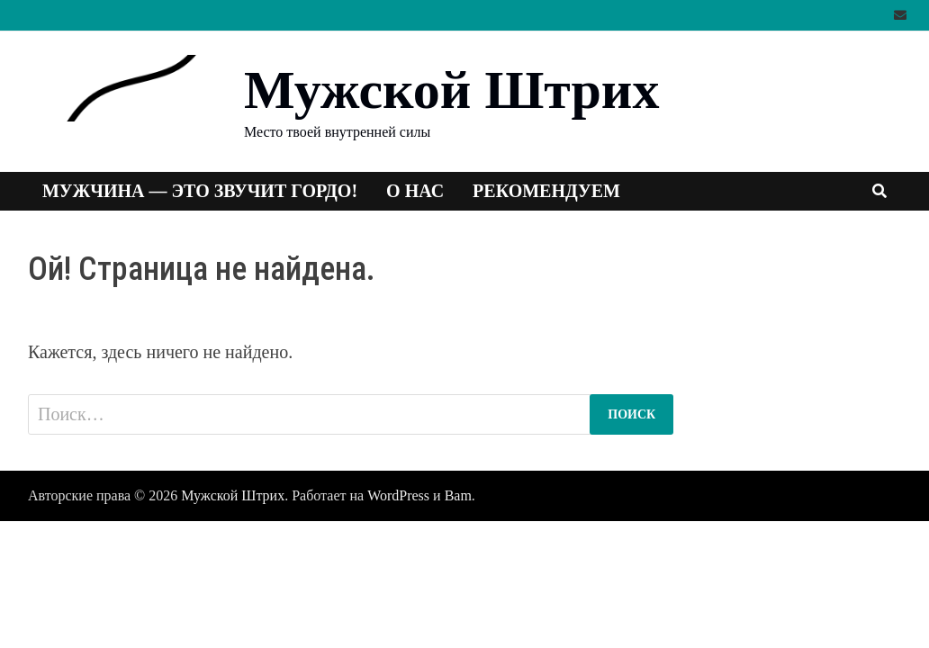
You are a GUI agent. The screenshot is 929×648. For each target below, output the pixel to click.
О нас (415, 191)
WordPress (398, 495)
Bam (458, 495)
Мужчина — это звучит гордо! (199, 191)
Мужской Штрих (451, 90)
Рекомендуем (546, 191)
